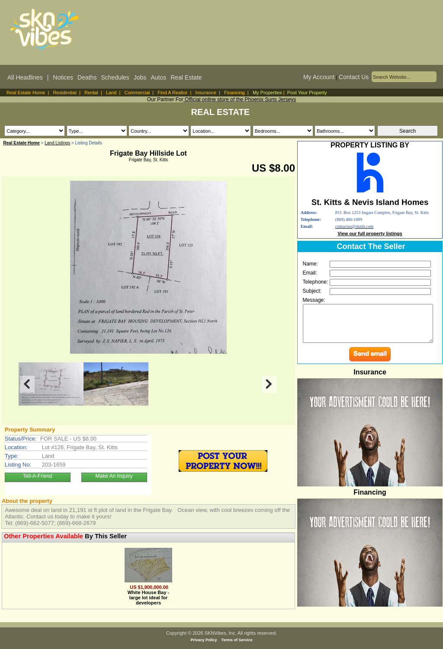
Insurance (206, 92)
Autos (158, 77)
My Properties (267, 92)
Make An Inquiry (114, 476)
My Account (318, 77)
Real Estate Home (25, 92)
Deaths (86, 77)
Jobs (140, 77)
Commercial (137, 92)
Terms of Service (237, 640)
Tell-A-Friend (37, 476)
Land (111, 92)
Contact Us (354, 77)
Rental (91, 92)
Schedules (115, 77)
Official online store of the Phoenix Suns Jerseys (239, 99)
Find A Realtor (172, 92)
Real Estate (186, 77)
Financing (234, 92)
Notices (63, 77)
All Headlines (25, 77)
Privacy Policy (204, 640)
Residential (64, 92)
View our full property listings (369, 233)
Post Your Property (307, 92)
